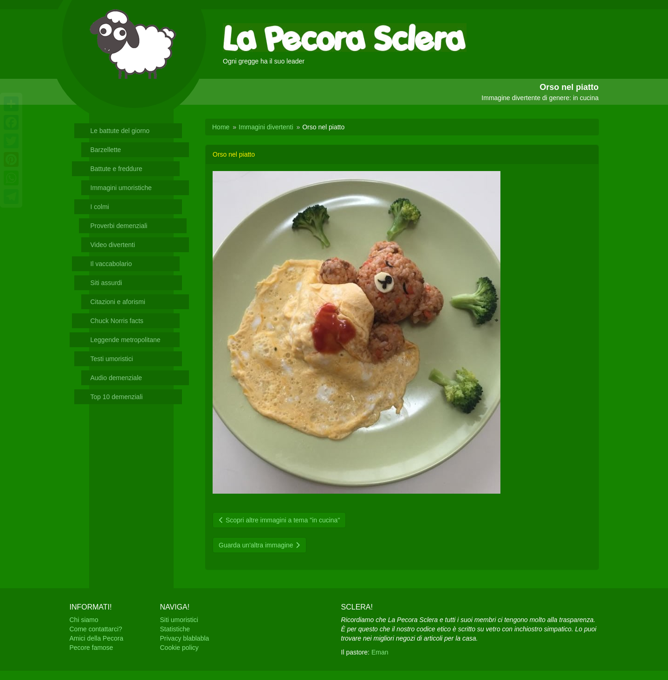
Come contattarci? (96, 629)
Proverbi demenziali (119, 225)
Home (220, 127)
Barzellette (106, 149)
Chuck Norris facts (117, 320)
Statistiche (175, 629)
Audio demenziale (116, 377)
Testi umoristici (112, 358)
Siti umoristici (179, 619)
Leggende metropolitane (126, 339)
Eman (380, 652)
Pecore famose (91, 647)
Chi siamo (84, 619)
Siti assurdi (106, 282)
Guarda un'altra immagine (259, 545)
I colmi (100, 206)
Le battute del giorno (120, 130)
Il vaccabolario (111, 263)
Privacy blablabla (184, 638)
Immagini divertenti (266, 127)
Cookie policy (179, 647)
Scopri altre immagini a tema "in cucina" (279, 520)
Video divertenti (113, 244)
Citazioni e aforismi (118, 301)
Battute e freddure (117, 168)
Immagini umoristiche (121, 187)
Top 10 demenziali (117, 396)
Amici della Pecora (96, 638)
